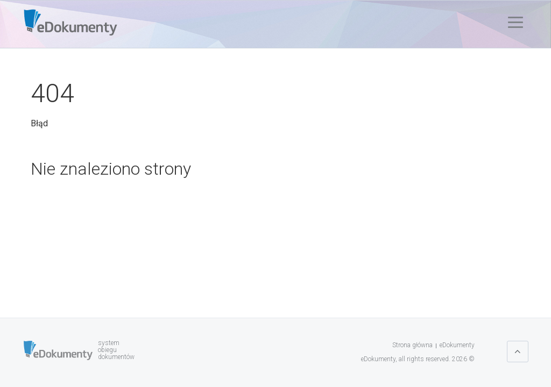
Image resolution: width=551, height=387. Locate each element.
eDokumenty (457, 345)
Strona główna (412, 345)
